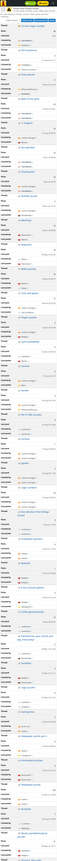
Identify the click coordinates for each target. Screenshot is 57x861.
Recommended (41, 20)
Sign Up (30, 3)
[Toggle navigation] (53, 3)
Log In (43, 3)
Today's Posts (27, 20)
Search (52, 20)
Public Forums (12, 20)
